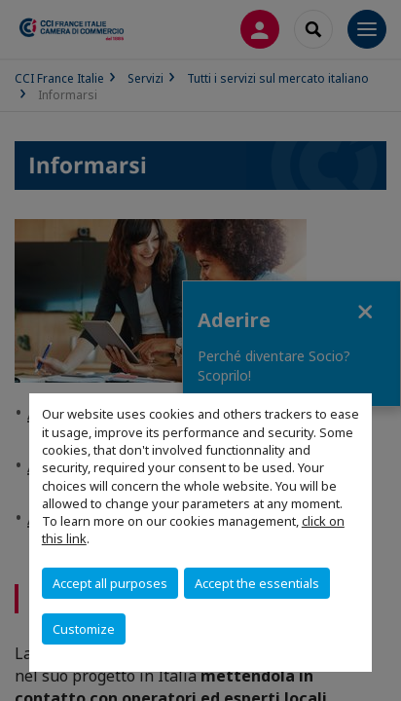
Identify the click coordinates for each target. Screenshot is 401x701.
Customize (84, 629)
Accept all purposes (110, 583)
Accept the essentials (257, 583)
